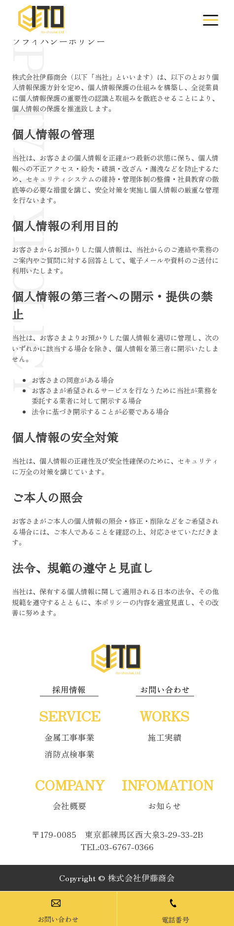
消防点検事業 (69, 754)
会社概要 (69, 806)
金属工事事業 (69, 737)
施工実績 (164, 737)
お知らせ (164, 806)
